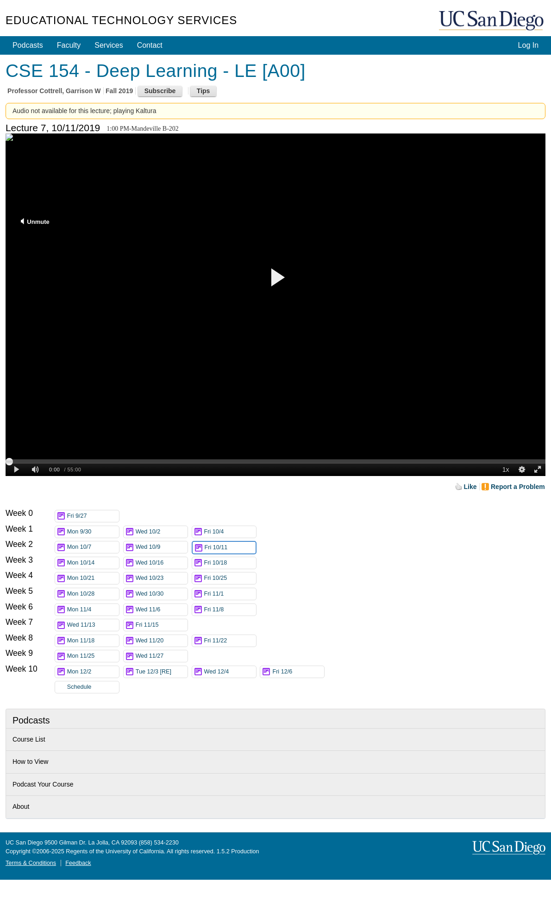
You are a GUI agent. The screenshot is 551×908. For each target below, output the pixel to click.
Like (470, 486)
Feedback (78, 863)
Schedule (79, 687)
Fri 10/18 (230, 563)
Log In (528, 45)
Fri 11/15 (162, 625)
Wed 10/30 (162, 594)
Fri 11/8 (230, 610)
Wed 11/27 (162, 656)
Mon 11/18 (93, 641)
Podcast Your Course (43, 784)
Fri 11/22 (230, 641)
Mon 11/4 (93, 610)
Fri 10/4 (230, 532)
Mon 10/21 (93, 578)
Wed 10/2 (162, 532)
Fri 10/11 (230, 547)
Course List (29, 739)
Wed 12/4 (230, 672)
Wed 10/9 (162, 547)
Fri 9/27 (93, 516)
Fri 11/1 (230, 594)
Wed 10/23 (162, 578)
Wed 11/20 (162, 641)
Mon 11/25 (93, 656)
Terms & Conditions (31, 863)
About (21, 806)
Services (108, 45)
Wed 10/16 (162, 563)
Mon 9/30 (93, 532)
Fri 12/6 (298, 672)
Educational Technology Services (121, 20)
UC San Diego (492, 21)
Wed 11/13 (93, 625)
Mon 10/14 (93, 563)
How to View (31, 761)
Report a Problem (518, 486)
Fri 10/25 (230, 578)
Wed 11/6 (162, 610)
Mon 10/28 (93, 594)
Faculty (69, 45)
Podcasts (28, 45)
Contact (150, 45)
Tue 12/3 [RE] (162, 672)
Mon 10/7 (93, 547)
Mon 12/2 (93, 672)
